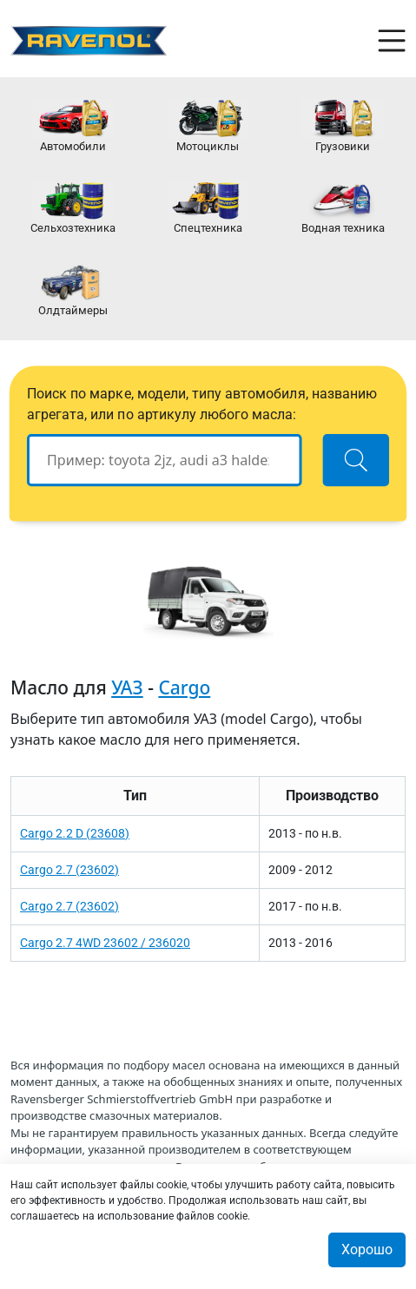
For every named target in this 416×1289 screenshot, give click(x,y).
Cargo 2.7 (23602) (69, 870)
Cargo (184, 687)
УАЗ (127, 687)
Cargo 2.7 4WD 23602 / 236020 (105, 943)
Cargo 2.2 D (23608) (74, 833)
